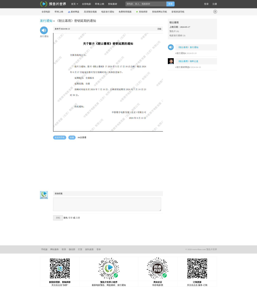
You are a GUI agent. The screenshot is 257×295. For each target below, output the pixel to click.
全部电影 (86, 4)
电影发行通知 (107, 11)
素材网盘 (73, 11)
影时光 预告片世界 (53, 4)
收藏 (72, 137)
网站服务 (54, 249)
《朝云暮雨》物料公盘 (187, 61)
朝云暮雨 (174, 22)
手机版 (44, 249)
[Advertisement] (101, 166)
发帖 (58, 217)
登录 (206, 4)
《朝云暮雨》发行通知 (187, 47)
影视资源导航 (178, 11)
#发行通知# (180, 53)
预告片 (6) (174, 31)
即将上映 (99, 4)
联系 (64, 249)
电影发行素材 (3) (177, 35)
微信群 (72, 249)
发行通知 (46, 20)
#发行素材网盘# (182, 67)
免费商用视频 (125, 11)
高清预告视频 (90, 11)
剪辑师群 (142, 11)
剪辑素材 (112, 4)
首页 (73, 4)
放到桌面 (89, 249)
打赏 (80, 249)
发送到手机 (60, 137)
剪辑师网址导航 (159, 11)
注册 (214, 4)
